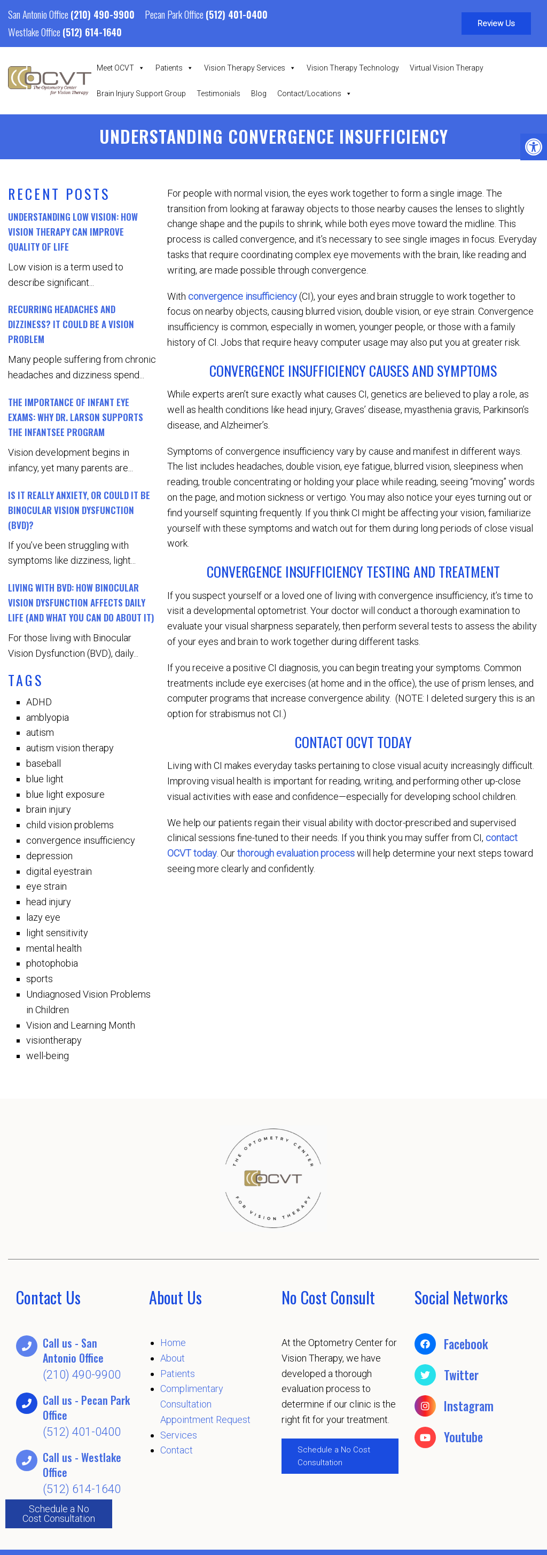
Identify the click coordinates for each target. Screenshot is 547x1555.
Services (178, 1435)
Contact (176, 1450)
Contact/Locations (314, 93)
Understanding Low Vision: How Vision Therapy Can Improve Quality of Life (73, 232)
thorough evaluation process (296, 853)
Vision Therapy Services (250, 68)
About (172, 1358)
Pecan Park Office (175, 13)
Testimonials (218, 93)
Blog (259, 93)
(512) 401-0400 (237, 14)
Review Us (496, 23)
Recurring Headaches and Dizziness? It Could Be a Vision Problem (71, 324)
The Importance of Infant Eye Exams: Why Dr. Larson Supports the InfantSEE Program (75, 417)
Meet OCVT (121, 68)
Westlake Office (35, 31)
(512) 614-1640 (92, 32)
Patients (174, 68)
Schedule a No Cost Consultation (58, 1513)
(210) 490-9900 (103, 14)
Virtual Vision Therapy (446, 68)
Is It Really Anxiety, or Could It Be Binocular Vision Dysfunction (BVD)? (79, 510)
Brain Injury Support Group (141, 93)
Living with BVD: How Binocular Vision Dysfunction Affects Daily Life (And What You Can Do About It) (81, 603)
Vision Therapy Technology (353, 68)
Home (173, 1343)
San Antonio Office (39, 13)
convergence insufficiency (242, 296)
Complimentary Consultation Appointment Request (205, 1404)
